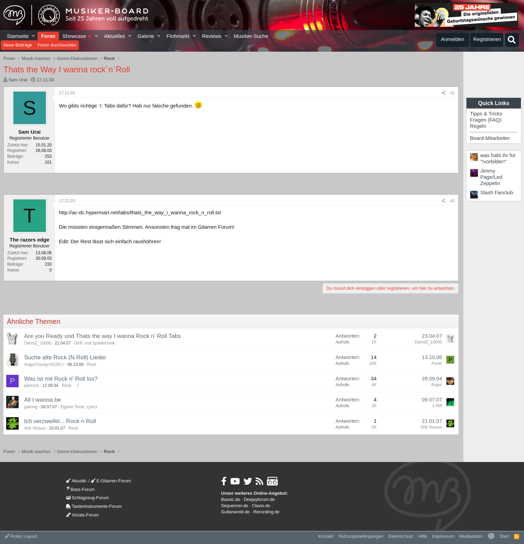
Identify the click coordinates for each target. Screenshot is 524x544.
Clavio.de (261, 505)
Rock (91, 364)
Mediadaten (471, 536)
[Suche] (512, 40)
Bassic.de (230, 499)
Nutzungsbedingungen (360, 536)
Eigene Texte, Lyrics (78, 406)
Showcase (77, 36)
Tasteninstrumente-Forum (94, 506)
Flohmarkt (177, 36)
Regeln (478, 126)
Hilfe (422, 536)
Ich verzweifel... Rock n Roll (60, 421)
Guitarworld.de (235, 511)
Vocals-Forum (82, 514)
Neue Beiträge (17, 45)
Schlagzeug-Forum (87, 497)
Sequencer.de (234, 505)
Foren (48, 36)
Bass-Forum (80, 489)
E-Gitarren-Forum (111, 480)
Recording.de (266, 511)
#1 (452, 93)
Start (504, 536)
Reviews (212, 36)
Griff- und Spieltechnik (94, 343)
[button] (33, 36)
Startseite (18, 36)
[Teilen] (443, 93)
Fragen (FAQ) (486, 120)
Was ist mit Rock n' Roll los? (60, 379)
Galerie (145, 36)
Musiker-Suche (251, 36)
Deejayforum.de (259, 499)
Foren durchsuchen (57, 45)
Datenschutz (400, 536)
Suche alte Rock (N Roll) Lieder (65, 357)
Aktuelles (114, 36)
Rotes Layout (21, 536)
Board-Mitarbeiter (490, 138)
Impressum (443, 536)
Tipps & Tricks (486, 113)
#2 (452, 200)
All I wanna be (42, 400)
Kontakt (325, 536)
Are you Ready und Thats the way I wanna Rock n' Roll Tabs (102, 336)
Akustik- (76, 480)
